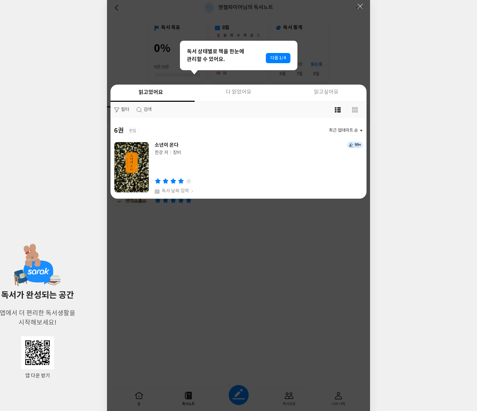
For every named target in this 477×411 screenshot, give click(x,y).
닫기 (360, 6)
